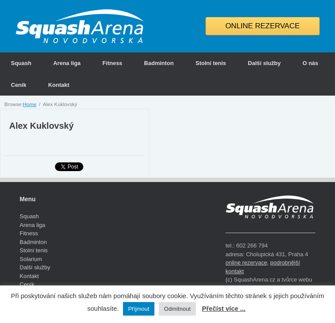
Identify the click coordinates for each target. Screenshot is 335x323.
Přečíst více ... (224, 308)
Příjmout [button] (138, 309)
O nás (310, 63)
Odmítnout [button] (177, 309)
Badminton (159, 63)
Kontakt (58, 85)
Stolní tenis (210, 63)
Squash (21, 63)
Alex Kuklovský (41, 126)
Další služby (264, 63)
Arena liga (67, 63)
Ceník (18, 85)
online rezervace (246, 262)
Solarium (31, 259)
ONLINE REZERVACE (263, 26)
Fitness (113, 63)
